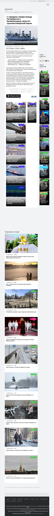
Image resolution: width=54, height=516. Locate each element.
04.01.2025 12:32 (11, 154)
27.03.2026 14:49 (44, 195)
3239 (42, 143)
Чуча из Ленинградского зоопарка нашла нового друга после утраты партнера (44, 187)
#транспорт (23, 89)
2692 (42, 114)
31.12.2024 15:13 (11, 196)
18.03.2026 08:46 (9, 310)
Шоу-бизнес (33, 318)
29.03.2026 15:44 (44, 127)
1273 (42, 170)
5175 (42, 128)
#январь (29, 91)
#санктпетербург (14, 89)
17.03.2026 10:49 (9, 476)
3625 (42, 196)
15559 (15, 420)
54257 (15, 310)
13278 (15, 448)
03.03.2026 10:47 (9, 365)
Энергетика (7, 12)
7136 (16, 196)
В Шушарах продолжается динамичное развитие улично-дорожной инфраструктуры (15, 159)
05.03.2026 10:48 (9, 448)
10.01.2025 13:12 (16, 46)
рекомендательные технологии (36, 513)
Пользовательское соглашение (27, 509)
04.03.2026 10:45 (9, 393)
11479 (15, 476)
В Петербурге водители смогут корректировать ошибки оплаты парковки (44, 173)
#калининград (14, 91)
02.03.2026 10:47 (9, 420)
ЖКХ (28, 12)
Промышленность (22, 12)
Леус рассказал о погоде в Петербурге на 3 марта (18, 367)
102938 (15, 254)
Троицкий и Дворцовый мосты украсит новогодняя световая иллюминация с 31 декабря (15, 201)
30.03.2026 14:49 (44, 75)
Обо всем (34, 263)
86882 (15, 282)
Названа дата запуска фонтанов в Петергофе (43, 93)
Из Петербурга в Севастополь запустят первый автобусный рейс (44, 161)
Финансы (12, 12)
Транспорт (16, 12)
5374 (42, 102)
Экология (33, 235)
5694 (30, 106)
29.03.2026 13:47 (44, 142)
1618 (42, 90)
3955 (42, 157)
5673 (16, 154)
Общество (33, 346)
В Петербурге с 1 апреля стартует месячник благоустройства (44, 80)
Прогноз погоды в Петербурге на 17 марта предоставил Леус (20, 478)
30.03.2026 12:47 (44, 89)
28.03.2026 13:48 (44, 169)
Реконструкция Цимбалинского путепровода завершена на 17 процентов (15, 138)
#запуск (22, 91)
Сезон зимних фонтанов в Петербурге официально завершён (43, 146)
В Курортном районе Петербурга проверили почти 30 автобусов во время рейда (44, 200)
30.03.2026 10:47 (44, 101)
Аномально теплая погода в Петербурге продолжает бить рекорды (44, 106)
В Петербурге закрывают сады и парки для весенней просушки (21, 312)
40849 (15, 337)
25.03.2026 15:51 (9, 254)
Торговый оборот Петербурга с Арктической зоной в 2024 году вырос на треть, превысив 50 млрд (15, 180)
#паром (30, 89)
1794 (42, 76)
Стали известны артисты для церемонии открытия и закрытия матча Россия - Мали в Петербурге (44, 119)
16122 (15, 393)
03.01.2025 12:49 (11, 175)
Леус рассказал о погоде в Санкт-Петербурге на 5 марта (19, 450)
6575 (16, 133)
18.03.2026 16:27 (9, 337)
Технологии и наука (43, 167)
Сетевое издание (33, 506)
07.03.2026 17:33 (9, 282)
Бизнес (30, 12)
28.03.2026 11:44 (44, 181)
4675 (42, 182)
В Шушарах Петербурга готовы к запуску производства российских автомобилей (44, 133)
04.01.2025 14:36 (11, 133)
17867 (15, 365)
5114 (16, 175)
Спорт (46, 112)
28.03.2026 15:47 (44, 156)
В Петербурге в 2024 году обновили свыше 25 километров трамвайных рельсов (14, 117)
